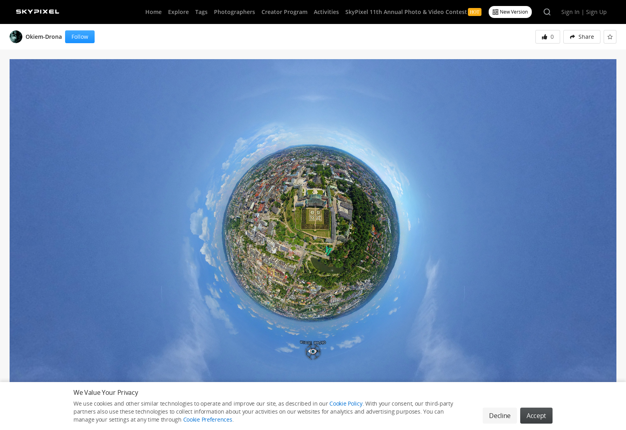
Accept (536, 415)
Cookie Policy (345, 403)
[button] (581, 37)
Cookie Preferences (207, 419)
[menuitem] (581, 37)
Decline (500, 415)
